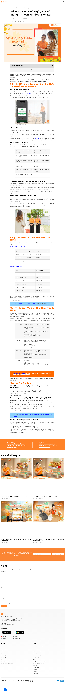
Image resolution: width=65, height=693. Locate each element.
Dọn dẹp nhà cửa (15, 8)
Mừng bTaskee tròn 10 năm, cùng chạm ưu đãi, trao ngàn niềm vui (16, 540)
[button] (63, 2)
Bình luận (3, 571)
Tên (2, 587)
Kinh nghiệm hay (25, 8)
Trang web (3, 598)
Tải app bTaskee (19, 373)
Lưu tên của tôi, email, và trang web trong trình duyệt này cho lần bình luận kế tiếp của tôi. (25, 603)
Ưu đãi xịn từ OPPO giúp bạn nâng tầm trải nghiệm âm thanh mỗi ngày (48, 540)
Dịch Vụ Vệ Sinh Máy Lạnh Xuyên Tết (25, 303)
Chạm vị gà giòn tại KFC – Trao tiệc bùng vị (46, 496)
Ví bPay (37, 138)
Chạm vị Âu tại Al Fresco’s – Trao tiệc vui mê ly (14, 496)
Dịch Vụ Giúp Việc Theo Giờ (17, 246)
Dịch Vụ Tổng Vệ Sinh (16, 266)
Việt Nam (5, 636)
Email (2, 592)
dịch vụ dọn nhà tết (27, 93)
